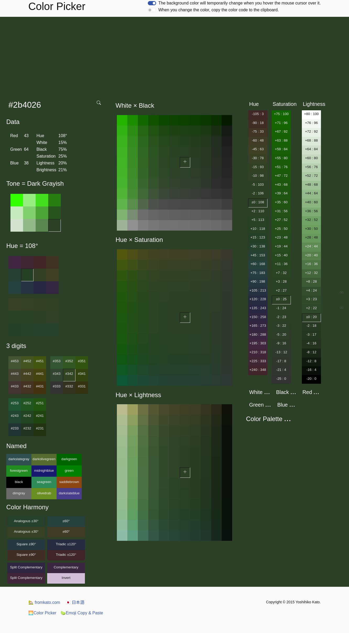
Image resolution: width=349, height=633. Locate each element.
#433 (15, 386)
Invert (66, 578)
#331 (82, 386)
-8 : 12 (312, 352)
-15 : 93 (258, 167)
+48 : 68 (311, 184)
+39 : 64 (281, 193)
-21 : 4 (281, 370)
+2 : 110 (258, 211)
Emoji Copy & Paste (82, 613)
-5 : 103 (258, 184)
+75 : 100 (281, 114)
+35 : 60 (281, 202)
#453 (15, 361)
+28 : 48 (311, 237)
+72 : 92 (311, 131)
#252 (27, 403)
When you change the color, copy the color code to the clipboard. (218, 10)
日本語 (75, 602)
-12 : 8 (312, 361)
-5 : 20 (281, 334)
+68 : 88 (311, 140)
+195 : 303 (257, 343)
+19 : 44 (281, 246)
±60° (65, 521)
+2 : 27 (281, 290)
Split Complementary (26, 567)
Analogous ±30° (26, 521)
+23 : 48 (281, 237)
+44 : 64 (311, 193)
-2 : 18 (312, 326)
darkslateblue (69, 493)
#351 (82, 361)
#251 (40, 403)
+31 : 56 (281, 211)
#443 (15, 374)
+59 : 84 (281, 149)
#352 (69, 361)
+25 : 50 (281, 229)
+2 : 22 (311, 308)
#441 (40, 374)
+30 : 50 (311, 229)
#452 (27, 361)
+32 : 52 (311, 220)
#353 (57, 361)
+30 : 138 (257, 246)
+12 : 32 (311, 273)
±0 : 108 (258, 202)
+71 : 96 (281, 123)
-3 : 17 (312, 334)
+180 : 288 (257, 334)
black (19, 482)
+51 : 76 (281, 167)
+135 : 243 (257, 308)
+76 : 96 (311, 123)
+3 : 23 (311, 299)
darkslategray (18, 459)
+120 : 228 (257, 299)
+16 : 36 (311, 264)
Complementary (66, 567)
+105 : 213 (257, 290)
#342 (69, 374)
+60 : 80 (311, 158)
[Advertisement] (174, 56)
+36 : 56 (311, 211)
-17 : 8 (281, 361)
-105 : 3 (258, 114)
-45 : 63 (258, 149)
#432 (27, 386)
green (69, 471)
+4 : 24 (311, 290)
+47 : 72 (281, 176)
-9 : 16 (281, 343)
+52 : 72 (311, 176)
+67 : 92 (281, 131)
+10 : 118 (257, 229)
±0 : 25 (281, 299)
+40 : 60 (311, 202)
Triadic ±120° (66, 544)
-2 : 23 (281, 317)
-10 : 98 (258, 176)
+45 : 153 (257, 255)
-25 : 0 (281, 379)
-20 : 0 (312, 379)
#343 (57, 374)
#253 (15, 403)
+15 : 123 (257, 237)
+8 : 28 (311, 281)
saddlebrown (69, 482)
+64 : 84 (311, 149)
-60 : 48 (258, 140)
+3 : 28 (281, 281)
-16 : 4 (312, 370)
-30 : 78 (258, 158)
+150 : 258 (257, 317)
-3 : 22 (281, 326)
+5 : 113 (258, 220)
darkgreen (69, 459)
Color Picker (42, 613)
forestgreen (19, 471)
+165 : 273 (257, 326)
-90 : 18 (258, 123)
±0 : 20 (311, 317)
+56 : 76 (311, 167)
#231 (40, 428)
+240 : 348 (257, 370)
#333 (57, 386)
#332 (69, 386)
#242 (27, 416)
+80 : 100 (311, 114)
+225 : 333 (257, 361)
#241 (40, 416)
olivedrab (44, 493)
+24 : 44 (311, 246)
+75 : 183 (257, 273)
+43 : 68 (281, 184)
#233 (15, 428)
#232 (27, 428)
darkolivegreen (43, 459)
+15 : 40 (281, 255)
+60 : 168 (257, 264)
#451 (40, 361)
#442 (27, 374)
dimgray (19, 493)
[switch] (152, 3)
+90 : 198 (257, 281)
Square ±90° (26, 544)
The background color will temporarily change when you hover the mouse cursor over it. (239, 3)
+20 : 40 (311, 255)
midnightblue (44, 471)
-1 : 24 (281, 308)
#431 (40, 386)
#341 (82, 374)
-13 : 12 (281, 352)
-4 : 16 (312, 343)
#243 (15, 416)
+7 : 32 (281, 273)
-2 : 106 (258, 193)
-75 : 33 (258, 131)
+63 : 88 (281, 140)
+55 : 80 (281, 158)
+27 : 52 (281, 220)
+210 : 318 (257, 352)
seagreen (44, 482)
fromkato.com (44, 602)
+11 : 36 (281, 264)
